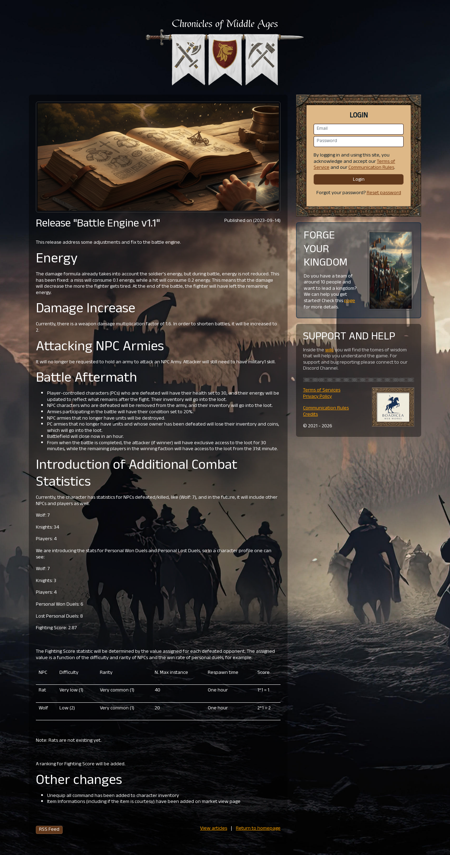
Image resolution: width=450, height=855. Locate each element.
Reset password (384, 193)
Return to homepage (258, 828)
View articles (213, 828)
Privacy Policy (317, 397)
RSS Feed (49, 830)
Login (359, 180)
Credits (310, 414)
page (349, 301)
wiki (329, 350)
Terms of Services (321, 390)
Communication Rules (371, 168)
